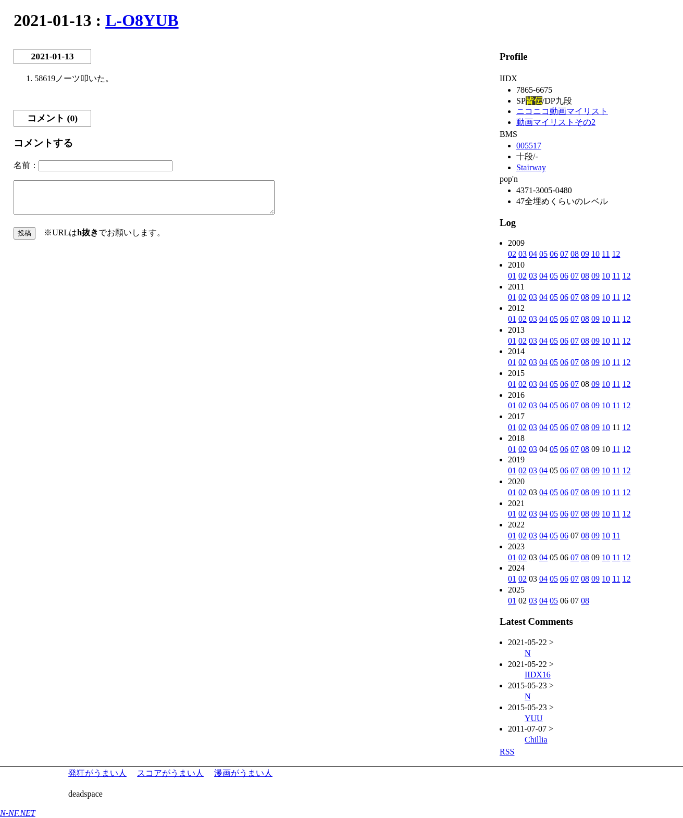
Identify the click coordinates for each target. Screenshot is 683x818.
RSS (507, 751)
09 (585, 253)
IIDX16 (538, 674)
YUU (534, 718)
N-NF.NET (17, 813)
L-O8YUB (141, 20)
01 (512, 275)
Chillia (536, 739)
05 (543, 253)
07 (564, 253)
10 (595, 253)
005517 (528, 145)
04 (533, 253)
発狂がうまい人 (97, 773)
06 (554, 253)
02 (512, 253)
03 (522, 253)
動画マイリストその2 (555, 122)
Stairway (531, 167)
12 (616, 253)
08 (574, 253)
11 (606, 253)
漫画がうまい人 (243, 773)
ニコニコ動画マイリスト (562, 111)
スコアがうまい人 (170, 773)
